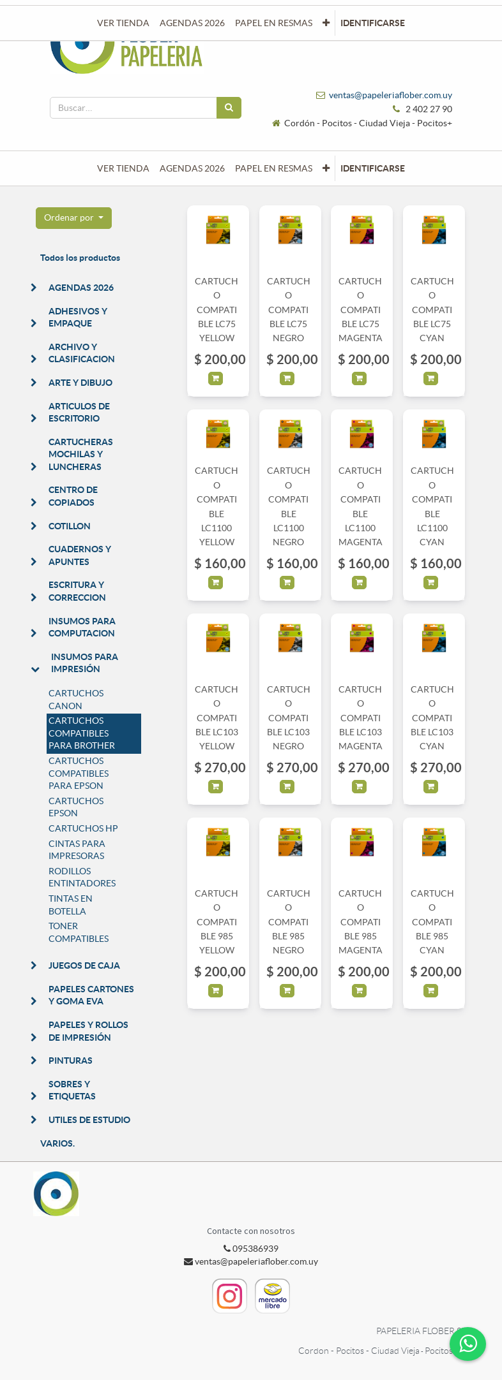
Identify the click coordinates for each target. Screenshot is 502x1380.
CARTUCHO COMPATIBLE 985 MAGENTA (360, 922)
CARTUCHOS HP (83, 828)
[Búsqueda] (229, 108)
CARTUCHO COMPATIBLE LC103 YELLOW (216, 718)
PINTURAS (71, 1060)
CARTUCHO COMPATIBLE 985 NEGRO (288, 922)
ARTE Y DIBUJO (80, 383)
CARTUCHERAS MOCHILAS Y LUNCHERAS (81, 454)
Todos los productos (80, 258)
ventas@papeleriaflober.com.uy (390, 95)
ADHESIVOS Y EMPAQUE (78, 317)
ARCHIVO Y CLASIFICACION (82, 353)
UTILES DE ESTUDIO (89, 1120)
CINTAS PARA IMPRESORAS (77, 850)
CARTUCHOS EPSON (76, 807)
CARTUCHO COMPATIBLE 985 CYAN (432, 922)
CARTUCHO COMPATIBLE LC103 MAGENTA (360, 718)
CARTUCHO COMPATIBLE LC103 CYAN (432, 718)
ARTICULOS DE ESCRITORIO (79, 412)
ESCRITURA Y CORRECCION (77, 591)
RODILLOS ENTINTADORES (82, 877)
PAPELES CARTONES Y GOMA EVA (91, 995)
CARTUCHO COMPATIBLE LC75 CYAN (432, 310)
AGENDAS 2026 (81, 288)
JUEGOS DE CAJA (84, 965)
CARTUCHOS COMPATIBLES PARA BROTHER (82, 733)
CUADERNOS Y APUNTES (80, 555)
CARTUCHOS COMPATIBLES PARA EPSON (79, 773)
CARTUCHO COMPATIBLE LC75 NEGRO (288, 310)
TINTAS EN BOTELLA (71, 904)
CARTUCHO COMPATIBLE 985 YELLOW (216, 922)
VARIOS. (57, 1143)
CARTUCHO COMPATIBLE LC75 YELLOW (216, 310)
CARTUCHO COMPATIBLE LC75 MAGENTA (360, 310)
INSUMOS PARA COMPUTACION (82, 627)
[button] (326, 168)
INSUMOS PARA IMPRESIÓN (84, 663)
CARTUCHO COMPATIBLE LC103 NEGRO (288, 718)
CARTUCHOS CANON (76, 699)
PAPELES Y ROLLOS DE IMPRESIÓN (88, 1031)
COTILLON (70, 526)
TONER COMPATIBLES (79, 932)
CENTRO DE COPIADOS (73, 496)
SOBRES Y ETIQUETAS (72, 1090)
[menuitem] (123, 168)
